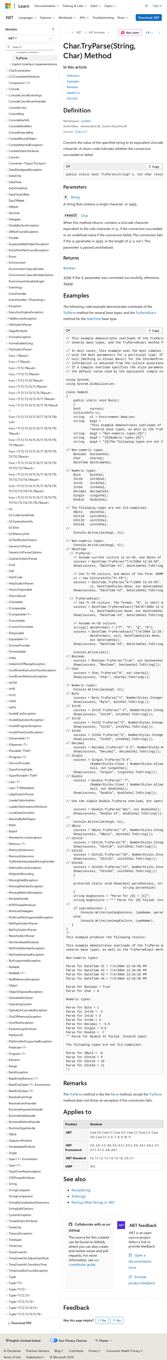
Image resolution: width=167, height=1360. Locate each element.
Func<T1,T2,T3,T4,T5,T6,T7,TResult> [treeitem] (32, 399)
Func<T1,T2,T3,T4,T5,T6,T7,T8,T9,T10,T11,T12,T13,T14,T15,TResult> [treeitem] (33, 488)
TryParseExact (146, 312)
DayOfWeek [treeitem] (16, 200)
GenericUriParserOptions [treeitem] (25, 552)
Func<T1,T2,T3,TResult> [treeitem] (24, 374)
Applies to (73, 92)
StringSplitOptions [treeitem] (21, 1208)
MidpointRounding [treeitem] (21, 874)
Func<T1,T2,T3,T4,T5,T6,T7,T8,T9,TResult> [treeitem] (33, 419)
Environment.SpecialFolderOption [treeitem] (31, 275)
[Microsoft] (8, 6)
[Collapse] (53, 29)
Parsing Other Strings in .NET (93, 1202)
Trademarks (33, 1357)
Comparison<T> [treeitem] (20, 83)
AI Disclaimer (12, 1351)
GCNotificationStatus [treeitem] (23, 540)
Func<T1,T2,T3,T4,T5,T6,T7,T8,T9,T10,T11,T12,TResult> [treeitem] (33, 454)
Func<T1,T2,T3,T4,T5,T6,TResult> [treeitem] (30, 393)
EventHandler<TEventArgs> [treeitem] (27, 300)
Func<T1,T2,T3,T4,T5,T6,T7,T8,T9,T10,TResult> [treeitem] (33, 431)
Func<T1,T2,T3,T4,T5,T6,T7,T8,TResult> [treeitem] (33, 408)
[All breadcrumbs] (67, 32)
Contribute (76, 1351)
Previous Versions (37, 1351)
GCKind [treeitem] (14, 527)
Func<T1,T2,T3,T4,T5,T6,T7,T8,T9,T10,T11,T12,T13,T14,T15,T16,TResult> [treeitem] (33, 500)
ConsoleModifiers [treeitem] (20, 126)
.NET (79, 32)
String (75, 197)
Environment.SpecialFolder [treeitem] (26, 269)
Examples (73, 81)
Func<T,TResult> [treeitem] (20, 362)
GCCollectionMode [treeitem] (21, 515)
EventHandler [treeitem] (18, 293)
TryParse (69, 312)
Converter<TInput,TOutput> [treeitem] (28, 163)
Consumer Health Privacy (123, 1351)
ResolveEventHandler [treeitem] (23, 1103)
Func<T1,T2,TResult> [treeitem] (22, 368)
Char (84, 215)
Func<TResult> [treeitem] (19, 355)
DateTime (94, 318)
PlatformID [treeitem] (16, 1035)
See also (72, 98)
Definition (73, 76)
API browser (97, 32)
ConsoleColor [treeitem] (18, 108)
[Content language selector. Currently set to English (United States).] (23, 1340)
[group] (113, 174)
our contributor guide (84, 1262)
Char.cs (80, 131)
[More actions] (160, 32)
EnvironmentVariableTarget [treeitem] (26, 281)
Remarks (72, 87)
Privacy (93, 1351)
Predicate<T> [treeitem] (18, 1047)
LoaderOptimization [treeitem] (22, 800)
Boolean (69, 268)
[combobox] (29, 38)
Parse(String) (81, 1190)
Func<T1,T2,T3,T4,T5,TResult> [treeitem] (28, 386)
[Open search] (146, 6)
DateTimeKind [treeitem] (18, 188)
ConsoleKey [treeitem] (16, 114)
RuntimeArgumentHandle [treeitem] (26, 1109)
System (86, 121)
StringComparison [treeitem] (21, 1196)
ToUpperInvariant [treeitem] (27, 52)
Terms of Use (12, 1357)
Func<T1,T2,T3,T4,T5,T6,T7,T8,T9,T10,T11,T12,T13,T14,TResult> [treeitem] (33, 477)
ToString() (79, 1196)
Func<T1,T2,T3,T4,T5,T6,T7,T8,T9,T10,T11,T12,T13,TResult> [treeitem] (33, 465)
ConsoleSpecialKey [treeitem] (21, 132)
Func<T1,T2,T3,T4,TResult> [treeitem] (26, 380)
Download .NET (148, 17)
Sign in (157, 5)
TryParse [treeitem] (21, 58)
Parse (115, 1094)
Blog (57, 1351)
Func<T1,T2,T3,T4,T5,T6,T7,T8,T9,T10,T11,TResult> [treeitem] (33, 442)
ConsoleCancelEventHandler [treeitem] (27, 101)
